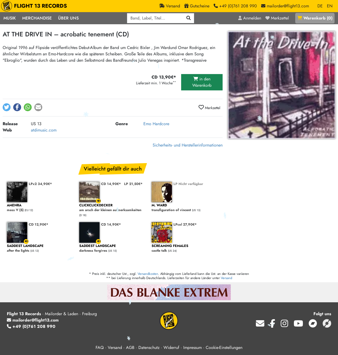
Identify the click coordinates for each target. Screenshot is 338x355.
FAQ (100, 347)
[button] (7, 107)
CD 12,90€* (38, 224)
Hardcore (161, 124)
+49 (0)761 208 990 (31, 326)
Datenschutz (148, 347)
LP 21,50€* (133, 183)
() (314, 18)
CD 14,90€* (111, 183)
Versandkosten (148, 273)
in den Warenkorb (202, 82)
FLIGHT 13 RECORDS (35, 6)
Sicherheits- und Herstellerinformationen (188, 145)
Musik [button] (9, 18)
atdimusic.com (44, 130)
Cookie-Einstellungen (224, 347)
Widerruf (171, 347)
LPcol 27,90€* (185, 224)
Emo (147, 124)
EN (329, 6)
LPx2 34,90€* (40, 183)
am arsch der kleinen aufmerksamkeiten (112, 207)
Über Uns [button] (68, 18)
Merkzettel (209, 107)
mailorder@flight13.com (33, 320)
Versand (226, 277)
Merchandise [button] (37, 18)
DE (320, 6)
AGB (130, 347)
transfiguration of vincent (185, 207)
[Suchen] (188, 18)
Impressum (192, 347)
